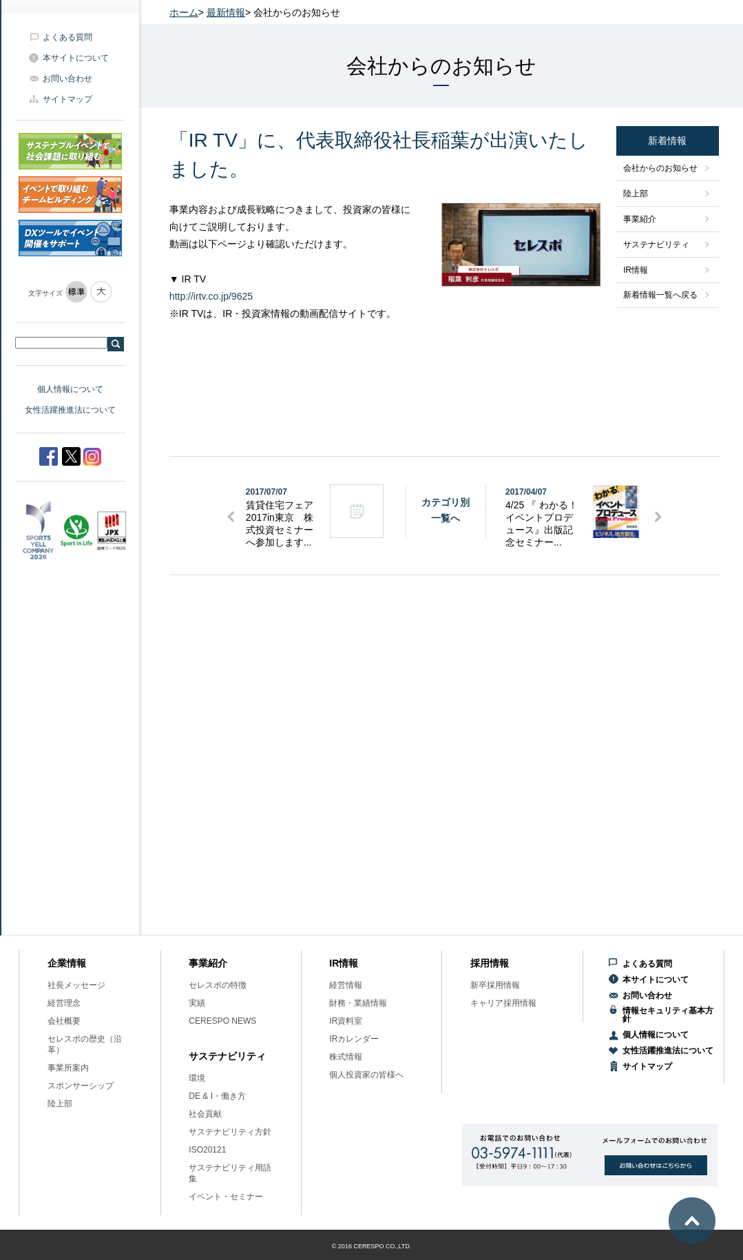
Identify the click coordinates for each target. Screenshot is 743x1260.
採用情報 (489, 963)
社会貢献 (205, 1114)
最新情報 (226, 12)
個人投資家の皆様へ (366, 1075)
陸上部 (635, 193)
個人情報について (70, 389)
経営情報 (345, 985)
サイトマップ (67, 99)
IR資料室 (345, 1021)
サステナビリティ (656, 244)
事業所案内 (68, 1068)
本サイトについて (76, 58)
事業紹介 (639, 219)
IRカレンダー (354, 1039)
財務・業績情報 (358, 1003)
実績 (197, 1003)
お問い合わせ (67, 78)
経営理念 (64, 1003)
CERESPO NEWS (222, 1021)
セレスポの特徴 (218, 985)
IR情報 (635, 270)
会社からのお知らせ (660, 168)
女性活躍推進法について (70, 410)
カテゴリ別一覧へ (445, 510)
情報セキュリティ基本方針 (667, 1015)
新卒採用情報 (495, 985)
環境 (197, 1078)
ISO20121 (207, 1150)
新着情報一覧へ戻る (660, 295)
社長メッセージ (76, 985)
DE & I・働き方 (217, 1096)
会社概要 (64, 1021)
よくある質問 (67, 37)
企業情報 (67, 963)
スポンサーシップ (81, 1086)
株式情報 (345, 1057)
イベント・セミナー (226, 1196)
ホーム (183, 12)
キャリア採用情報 (503, 1003)
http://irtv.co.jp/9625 (211, 296)
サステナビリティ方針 (230, 1132)
